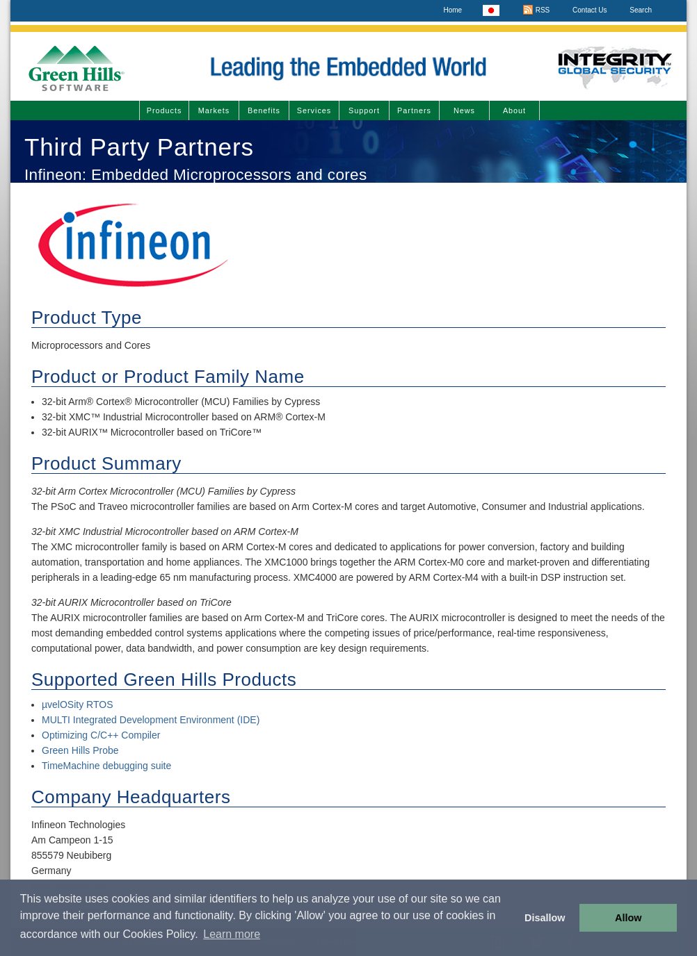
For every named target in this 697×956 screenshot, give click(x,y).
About (514, 110)
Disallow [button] (544, 917)
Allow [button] (628, 917)
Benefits (264, 110)
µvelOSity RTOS (77, 704)
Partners (414, 110)
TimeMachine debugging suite (106, 765)
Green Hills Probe (80, 750)
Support (364, 110)
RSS (536, 10)
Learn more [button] (231, 934)
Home (452, 10)
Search (641, 10)
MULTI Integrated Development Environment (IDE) (150, 719)
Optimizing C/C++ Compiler (101, 735)
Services (314, 110)
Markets (214, 110)
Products (164, 110)
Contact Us (589, 10)
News (464, 110)
